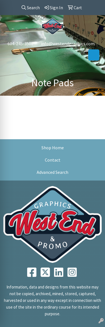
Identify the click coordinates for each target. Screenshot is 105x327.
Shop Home (52, 147)
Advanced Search (52, 172)
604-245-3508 (20, 43)
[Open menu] (93, 55)
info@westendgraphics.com (68, 43)
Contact (52, 160)
